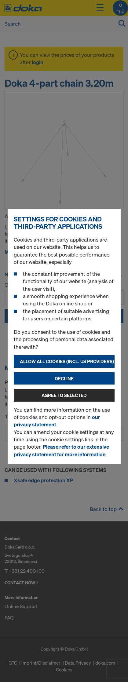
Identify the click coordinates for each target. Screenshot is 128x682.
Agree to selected (64, 395)
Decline (64, 378)
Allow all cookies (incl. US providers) (67, 361)
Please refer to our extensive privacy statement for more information (61, 450)
